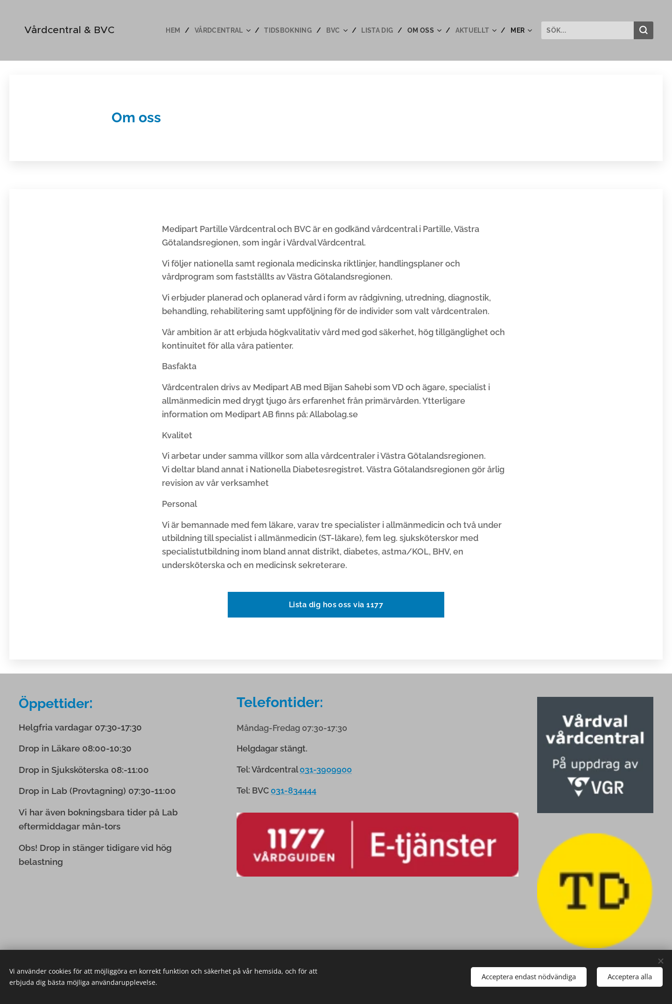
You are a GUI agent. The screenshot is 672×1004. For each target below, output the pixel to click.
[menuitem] (168, 30)
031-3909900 (326, 769)
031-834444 (293, 790)
